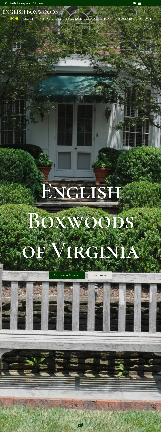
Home (14, 18)
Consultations (98, 19)
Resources (123, 19)
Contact (143, 19)
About (28, 19)
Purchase (74, 19)
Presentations (50, 19)
